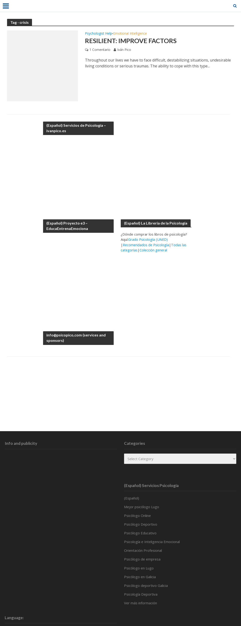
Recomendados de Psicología (147, 244)
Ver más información (140, 603)
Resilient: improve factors (132, 41)
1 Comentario (99, 50)
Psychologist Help (98, 34)
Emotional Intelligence (130, 34)
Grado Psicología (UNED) (148, 239)
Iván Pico (124, 50)
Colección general (154, 250)
